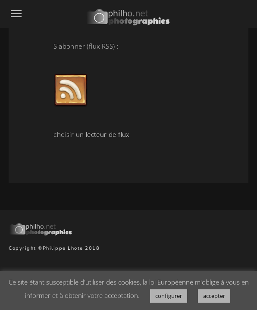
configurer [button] (168, 296)
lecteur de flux (107, 134)
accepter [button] (214, 296)
